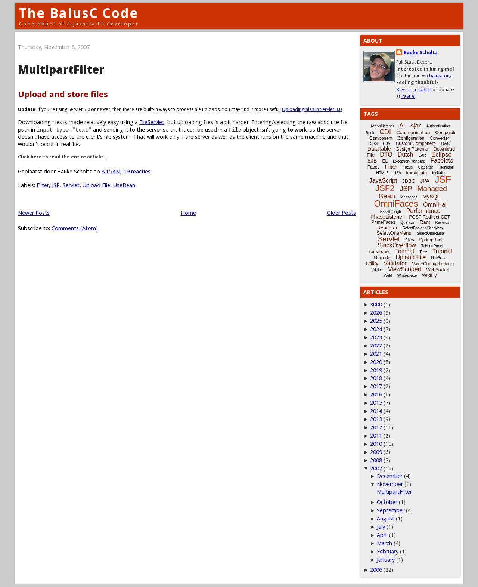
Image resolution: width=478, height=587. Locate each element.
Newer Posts (34, 212)
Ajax (415, 125)
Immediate (416, 172)
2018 (376, 377)
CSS (374, 144)
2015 (376, 402)
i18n (397, 173)
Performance (423, 211)
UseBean (124, 185)
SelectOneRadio (430, 233)
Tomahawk (379, 251)
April (382, 534)
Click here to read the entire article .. (62, 157)
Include (438, 173)
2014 (376, 410)
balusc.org (440, 75)
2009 (376, 451)
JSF (443, 179)
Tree (423, 252)
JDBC (408, 181)
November (390, 484)
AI (402, 125)
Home (188, 212)
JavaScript (383, 180)
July (381, 526)
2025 (376, 320)
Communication (413, 132)
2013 (376, 419)
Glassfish (425, 167)
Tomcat (405, 251)
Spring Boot (431, 239)
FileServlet (151, 122)
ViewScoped (404, 269)
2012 (376, 427)
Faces (373, 167)
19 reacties (137, 171)
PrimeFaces (383, 222)
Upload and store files (63, 94)
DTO (386, 154)
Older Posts (341, 212)
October (387, 502)
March (384, 543)
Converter (439, 138)
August (385, 518)
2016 (376, 394)
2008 (376, 460)
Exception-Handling (409, 161)
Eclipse (441, 154)
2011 (376, 435)
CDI (385, 132)
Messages (409, 197)
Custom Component (416, 143)
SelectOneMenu (393, 233)
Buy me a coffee (413, 89)
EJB (372, 161)
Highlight (445, 167)
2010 (376, 443)
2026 (376, 312)
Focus (408, 167)
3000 (376, 304)
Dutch (405, 154)
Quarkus (407, 222)
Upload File (96, 185)
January (386, 559)
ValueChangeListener (433, 263)
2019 (376, 370)
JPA (424, 181)
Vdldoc (377, 270)
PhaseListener (387, 217)
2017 (376, 386)
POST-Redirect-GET (429, 217)
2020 (376, 361)
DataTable (379, 149)
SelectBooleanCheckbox (423, 228)
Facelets (442, 160)
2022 (376, 345)
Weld (388, 276)
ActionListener (382, 126)
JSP (56, 185)
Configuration (411, 138)
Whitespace (407, 276)
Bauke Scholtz (421, 52)
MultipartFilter (61, 69)
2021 (376, 353)
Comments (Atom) (75, 228)
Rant (425, 222)
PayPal (408, 96)
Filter (43, 185)
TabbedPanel (432, 246)
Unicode (382, 257)
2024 (376, 329)
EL (385, 161)
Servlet (71, 185)
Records (442, 222)
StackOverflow (397, 245)
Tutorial (442, 251)
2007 (376, 468)
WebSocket (437, 269)
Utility (372, 263)
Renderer (387, 228)
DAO (445, 143)
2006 (376, 569)
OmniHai (434, 204)
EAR (422, 155)
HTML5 (382, 173)
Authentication (438, 126)
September (390, 510)
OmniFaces (396, 203)
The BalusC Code (79, 13)
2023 (376, 337)
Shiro (409, 240)
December (390, 475)
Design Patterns (412, 149)
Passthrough (390, 212)
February (387, 551)
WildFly (429, 275)
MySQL (431, 197)
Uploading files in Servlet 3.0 (312, 109)
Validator (395, 263)
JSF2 (384, 188)
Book (370, 133)
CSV (387, 144)
